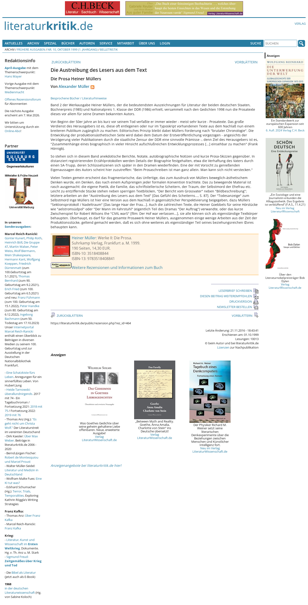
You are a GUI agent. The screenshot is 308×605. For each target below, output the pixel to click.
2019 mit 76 (13, 415)
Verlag (300, 23)
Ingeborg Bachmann (19, 316)
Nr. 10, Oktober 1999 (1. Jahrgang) (73, 49)
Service (106, 43)
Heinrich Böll (13, 242)
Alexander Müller (74, 86)
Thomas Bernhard (17, 278)
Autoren (87, 43)
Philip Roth (34, 238)
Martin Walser (19, 246)
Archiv (33, 43)
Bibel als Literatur (24, 572)
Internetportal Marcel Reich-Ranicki (19, 329)
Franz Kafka (13, 528)
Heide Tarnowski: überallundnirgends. (19, 391)
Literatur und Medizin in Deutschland (21, 472)
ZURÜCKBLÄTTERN (66, 62)
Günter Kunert (15, 238)
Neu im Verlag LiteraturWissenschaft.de (209, 450)
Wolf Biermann (24, 251)
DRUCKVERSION (244, 301)
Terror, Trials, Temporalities (18, 493)
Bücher (68, 43)
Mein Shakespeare (17, 255)
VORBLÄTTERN (247, 62)
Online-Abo (12, 131)
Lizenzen (223, 347)
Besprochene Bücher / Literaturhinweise (79, 98)
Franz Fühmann (29, 297)
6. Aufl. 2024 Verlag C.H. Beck (285, 130)
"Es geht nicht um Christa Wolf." (20, 423)
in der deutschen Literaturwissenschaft (20, 590)
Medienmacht (14, 92)
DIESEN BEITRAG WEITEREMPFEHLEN (229, 296)
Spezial (50, 43)
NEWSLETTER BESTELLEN (238, 307)
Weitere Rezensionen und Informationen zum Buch (117, 267)
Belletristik (109, 49)
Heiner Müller (84, 237)
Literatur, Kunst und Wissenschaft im (21, 544)
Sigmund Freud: (23, 561)
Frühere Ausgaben (31, 49)
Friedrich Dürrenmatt (18, 265)
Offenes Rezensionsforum (23, 99)
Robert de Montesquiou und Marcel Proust (21, 459)
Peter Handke (29, 306)
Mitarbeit (125, 43)
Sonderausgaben (17, 226)
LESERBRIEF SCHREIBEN (239, 290)
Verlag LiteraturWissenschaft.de (99, 438)
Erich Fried (12, 289)
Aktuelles (14, 43)
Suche (255, 43)
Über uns (147, 43)
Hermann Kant (15, 259)
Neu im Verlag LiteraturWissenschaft (285, 209)
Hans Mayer (13, 76)
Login (165, 43)
